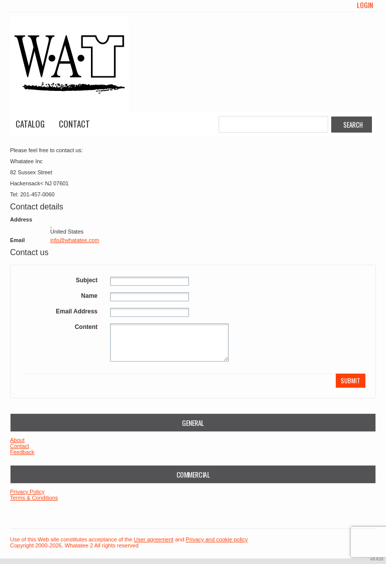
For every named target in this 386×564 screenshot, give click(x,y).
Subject (87, 280)
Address (21, 219)
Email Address (77, 311)
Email (17, 240)
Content (86, 326)
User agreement (153, 539)
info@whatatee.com (74, 240)
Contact (74, 124)
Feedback (22, 452)
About (17, 440)
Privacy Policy (27, 492)
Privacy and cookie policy (217, 539)
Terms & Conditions (34, 498)
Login (365, 5)
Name (89, 295)
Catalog (30, 124)
